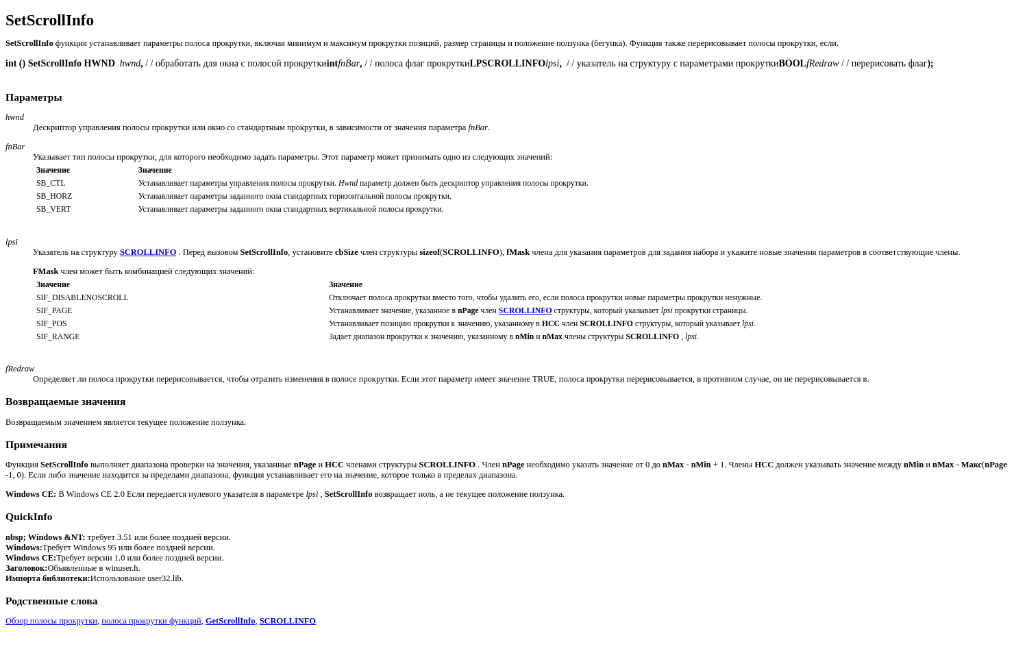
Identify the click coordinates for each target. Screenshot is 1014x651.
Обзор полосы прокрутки (51, 621)
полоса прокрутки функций (151, 621)
